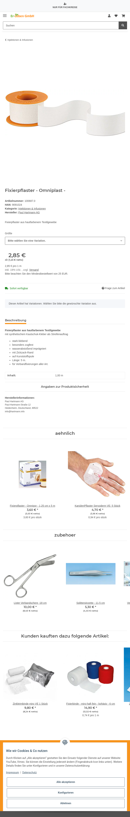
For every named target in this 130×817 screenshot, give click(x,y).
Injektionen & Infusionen (32, 208)
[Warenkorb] (123, 16)
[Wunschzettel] (116, 16)
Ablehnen (65, 803)
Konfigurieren (65, 792)
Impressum (12, 772)
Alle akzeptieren (65, 782)
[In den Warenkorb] (8, 51)
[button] (109, 16)
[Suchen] (61, 25)
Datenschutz (29, 772)
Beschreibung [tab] (15, 320)
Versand (34, 269)
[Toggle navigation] (5, 14)
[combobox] (65, 241)
